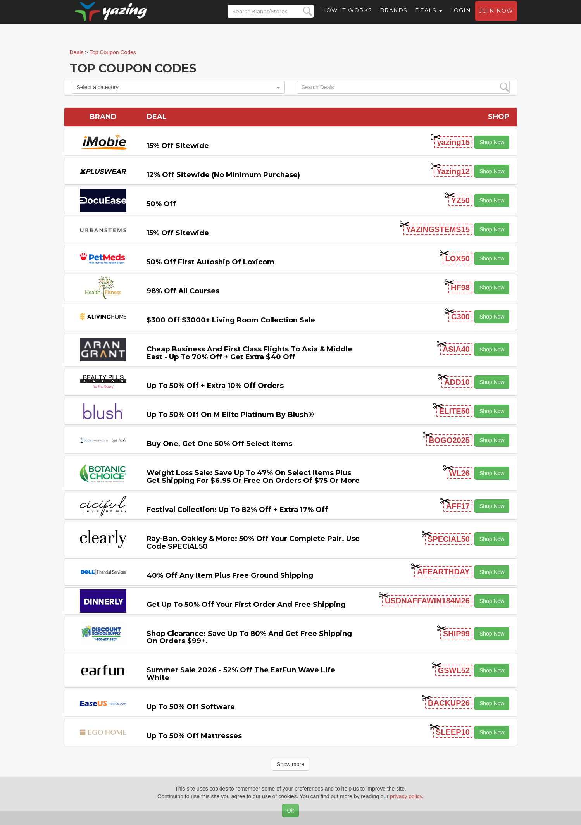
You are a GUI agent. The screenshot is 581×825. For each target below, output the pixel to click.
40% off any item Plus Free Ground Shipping (230, 575)
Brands (393, 17)
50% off (161, 204)
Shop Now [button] (492, 142)
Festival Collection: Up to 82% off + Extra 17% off (237, 509)
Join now (496, 17)
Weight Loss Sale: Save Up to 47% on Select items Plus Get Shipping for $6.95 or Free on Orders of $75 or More (253, 476)
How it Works (346, 17)
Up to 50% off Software (191, 707)
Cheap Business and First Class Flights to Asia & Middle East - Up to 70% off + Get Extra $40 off (249, 353)
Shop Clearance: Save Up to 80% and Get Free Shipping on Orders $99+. (249, 637)
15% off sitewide (178, 145)
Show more (290, 764)
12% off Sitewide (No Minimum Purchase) (223, 175)
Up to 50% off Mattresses (194, 736)
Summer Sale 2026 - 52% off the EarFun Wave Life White (241, 674)
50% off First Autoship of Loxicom (210, 262)
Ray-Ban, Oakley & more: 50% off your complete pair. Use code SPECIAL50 (253, 542)
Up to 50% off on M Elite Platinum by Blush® (230, 414)
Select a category (178, 87)
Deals (428, 17)
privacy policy (406, 796)
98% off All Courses (183, 291)
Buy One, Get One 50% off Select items (219, 443)
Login (460, 17)
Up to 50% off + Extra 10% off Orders (215, 385)
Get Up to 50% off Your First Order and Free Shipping (246, 604)
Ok (290, 811)
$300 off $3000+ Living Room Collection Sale (231, 320)
